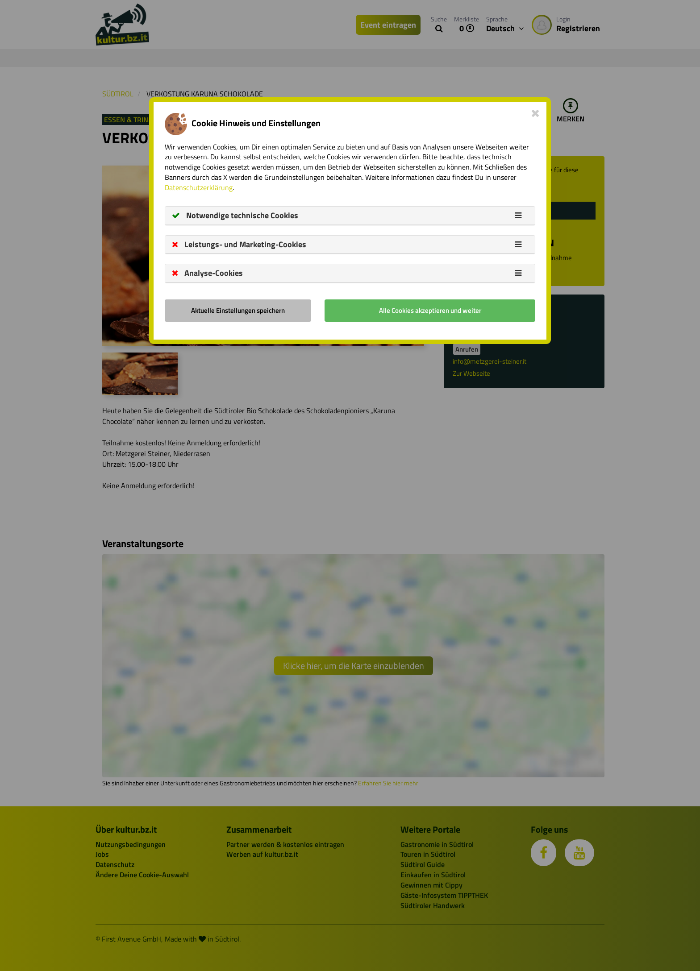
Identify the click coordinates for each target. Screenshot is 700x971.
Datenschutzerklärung (199, 187)
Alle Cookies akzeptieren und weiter (430, 310)
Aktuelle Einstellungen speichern (238, 310)
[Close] (535, 113)
